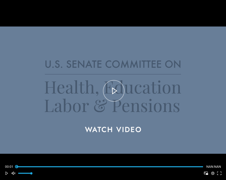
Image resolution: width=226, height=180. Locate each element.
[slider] (109, 166)
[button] (6, 173)
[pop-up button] (212, 173)
